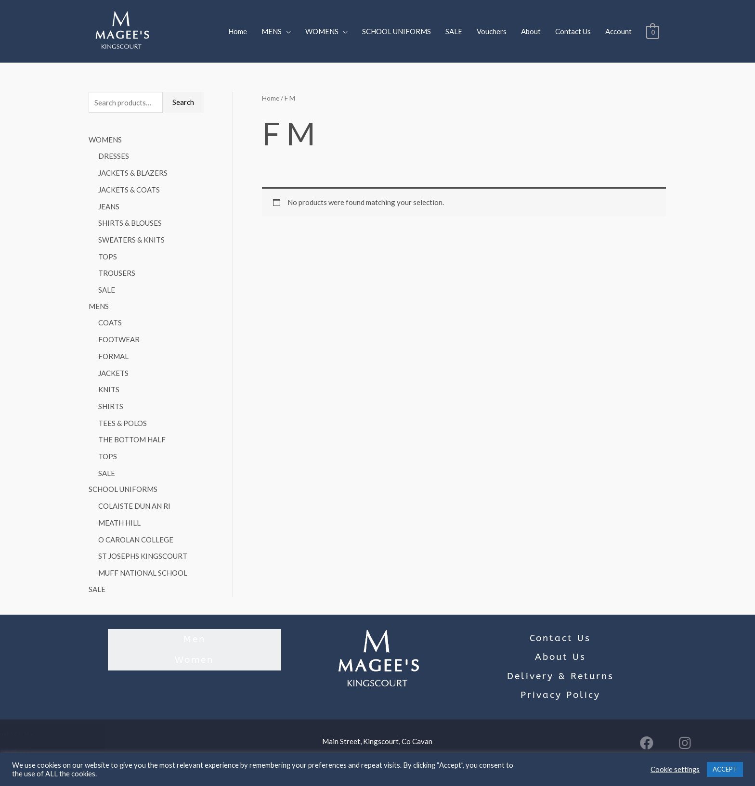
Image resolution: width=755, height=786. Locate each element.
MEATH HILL (119, 513)
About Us (560, 646)
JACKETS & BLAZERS (133, 172)
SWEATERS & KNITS (131, 237)
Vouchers (492, 31)
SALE (453, 31)
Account (618, 31)
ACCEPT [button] (725, 769)
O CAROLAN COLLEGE (135, 530)
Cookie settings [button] (675, 769)
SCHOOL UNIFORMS (396, 31)
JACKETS (113, 367)
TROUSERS (116, 270)
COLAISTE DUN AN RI (134, 497)
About (531, 31)
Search (183, 102)
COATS (110, 318)
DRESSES (113, 156)
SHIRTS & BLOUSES (130, 221)
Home (237, 31)
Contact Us (573, 31)
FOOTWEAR (119, 335)
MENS (271, 31)
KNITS (108, 383)
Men (194, 627)
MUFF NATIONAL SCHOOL (142, 562)
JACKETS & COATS (129, 188)
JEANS (108, 205)
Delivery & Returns (560, 665)
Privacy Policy (560, 684)
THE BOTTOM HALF (132, 432)
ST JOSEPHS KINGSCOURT (142, 546)
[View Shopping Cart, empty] (652, 31)
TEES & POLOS (122, 416)
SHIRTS (110, 400)
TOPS (107, 253)
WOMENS (321, 31)
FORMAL (113, 351)
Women (194, 646)
